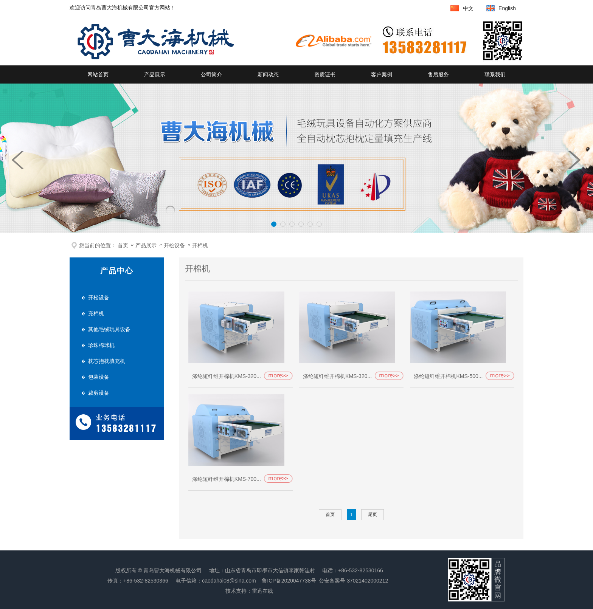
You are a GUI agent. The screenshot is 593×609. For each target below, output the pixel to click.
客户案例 (381, 74)
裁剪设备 (98, 393)
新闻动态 (268, 74)
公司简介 (211, 74)
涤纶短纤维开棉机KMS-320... (226, 376)
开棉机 (200, 245)
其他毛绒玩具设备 (109, 329)
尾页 (372, 514)
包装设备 (98, 377)
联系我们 (495, 74)
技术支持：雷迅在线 (249, 591)
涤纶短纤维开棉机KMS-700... (226, 479)
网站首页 (98, 74)
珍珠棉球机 (101, 345)
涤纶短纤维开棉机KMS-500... (448, 376)
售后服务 (438, 74)
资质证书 (324, 74)
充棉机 (96, 313)
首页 (123, 245)
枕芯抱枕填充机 (106, 361)
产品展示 (154, 74)
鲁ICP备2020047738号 (289, 581)
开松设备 (175, 245)
